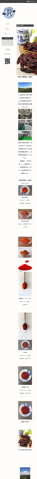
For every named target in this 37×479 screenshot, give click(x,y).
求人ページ (7, 33)
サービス (7, 38)
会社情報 (7, 49)
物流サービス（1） (7, 42)
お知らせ (7, 28)
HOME (7, 24)
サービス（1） (7, 40)
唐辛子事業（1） (7, 44)
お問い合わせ (7, 54)
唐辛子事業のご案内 (25, 77)
